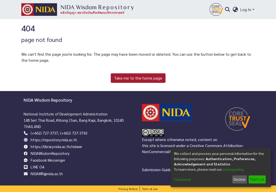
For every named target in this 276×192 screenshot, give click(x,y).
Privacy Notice (128, 189)
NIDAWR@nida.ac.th (47, 173)
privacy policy (233, 169)
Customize (182, 179)
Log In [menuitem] (245, 9)
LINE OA (37, 166)
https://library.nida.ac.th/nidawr (56, 146)
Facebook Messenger (48, 160)
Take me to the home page (138, 78)
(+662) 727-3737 (44, 133)
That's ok (257, 179)
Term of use (149, 189)
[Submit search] (228, 10)
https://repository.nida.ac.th (54, 139)
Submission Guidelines (160, 169)
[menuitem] (235, 10)
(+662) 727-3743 (73, 133)
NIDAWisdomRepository (50, 153)
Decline (239, 179)
